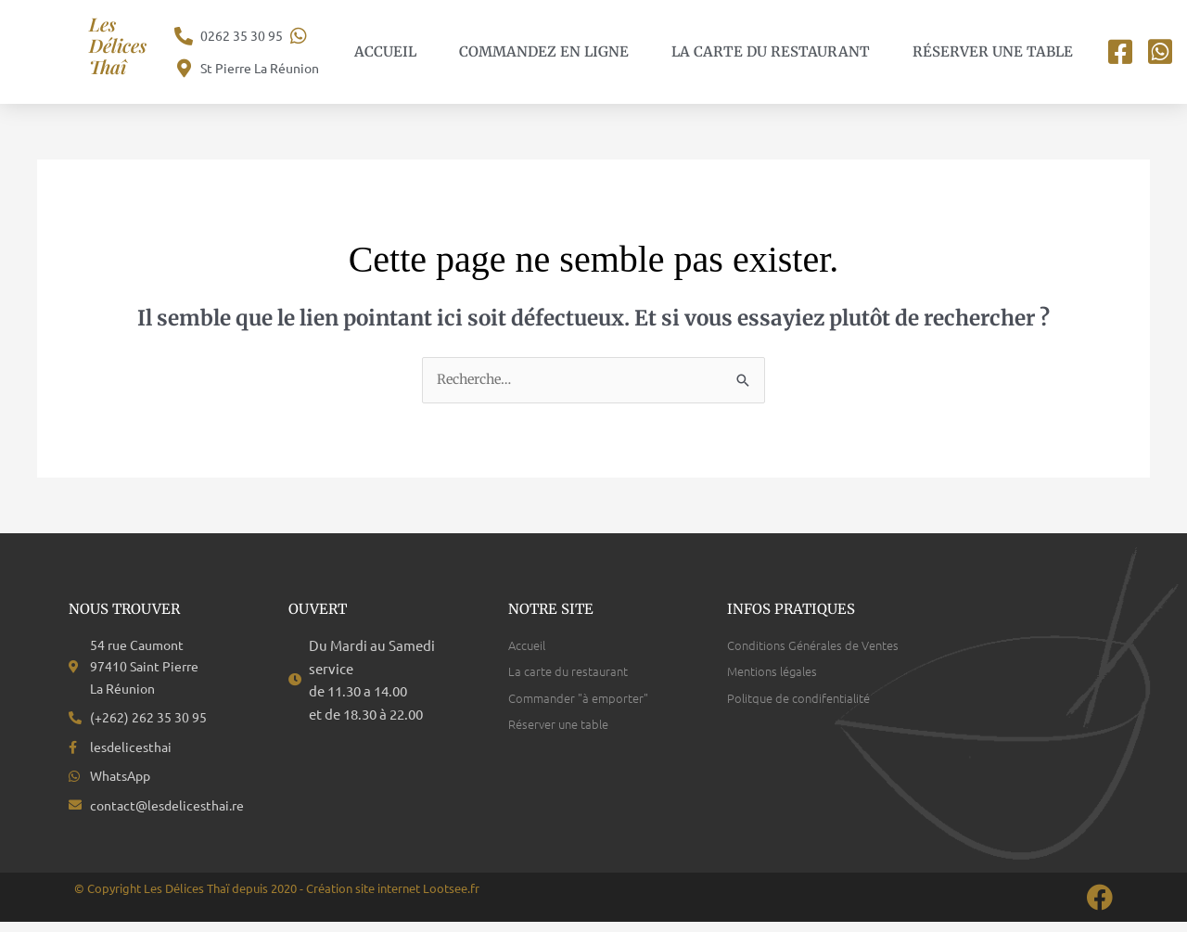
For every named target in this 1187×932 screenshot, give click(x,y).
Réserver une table (993, 51)
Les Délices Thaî (121, 44)
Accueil (385, 51)
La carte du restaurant (770, 51)
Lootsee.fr (451, 898)
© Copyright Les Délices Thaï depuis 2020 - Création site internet (248, 898)
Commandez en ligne (544, 51)
